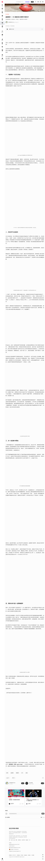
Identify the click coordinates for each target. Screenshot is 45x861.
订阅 (42, 783)
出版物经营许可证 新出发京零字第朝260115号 (15, 851)
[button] (7, 29)
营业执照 (10, 842)
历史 (40, 1)
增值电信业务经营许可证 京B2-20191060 (14, 844)
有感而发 (10, 798)
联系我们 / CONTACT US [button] (12, 855)
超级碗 (12, 772)
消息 (42, 1)
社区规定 (29, 855)
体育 (7, 772)
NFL (22, 772)
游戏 (26, 772)
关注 (22, 783)
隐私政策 (25, 855)
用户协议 (22, 855)
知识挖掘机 (7, 14)
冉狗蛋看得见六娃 (12, 782)
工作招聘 (32, 855)
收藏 (38, 1)
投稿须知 (18, 855)
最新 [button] (44, 817)
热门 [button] (41, 817)
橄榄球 (17, 772)
